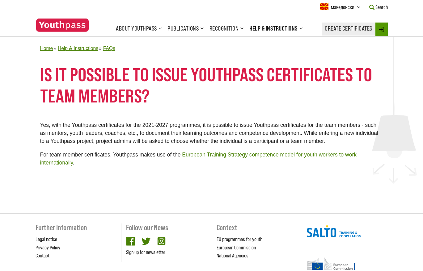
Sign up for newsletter (145, 252)
